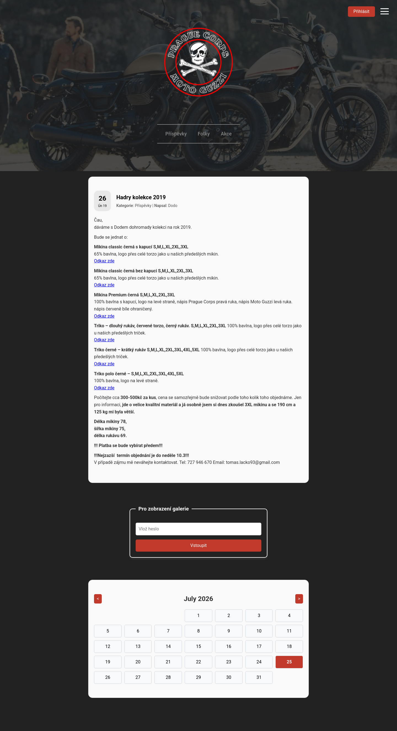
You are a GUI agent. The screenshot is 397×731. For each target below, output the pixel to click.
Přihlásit (361, 11)
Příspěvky (176, 134)
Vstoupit (198, 545)
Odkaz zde (104, 261)
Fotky (204, 134)
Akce (226, 134)
